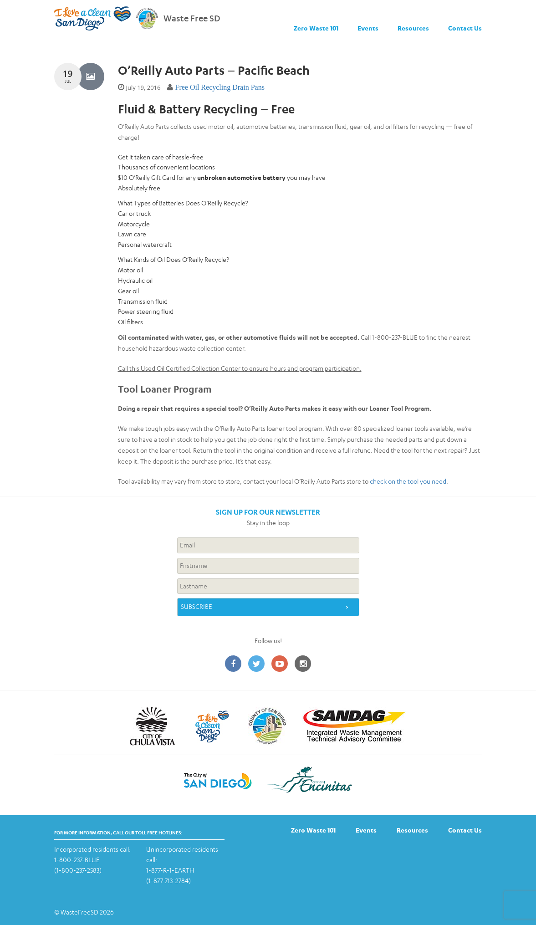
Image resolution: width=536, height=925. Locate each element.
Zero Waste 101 (316, 28)
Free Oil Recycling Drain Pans (219, 87)
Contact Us (465, 28)
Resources (413, 28)
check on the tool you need (408, 481)
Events (367, 28)
